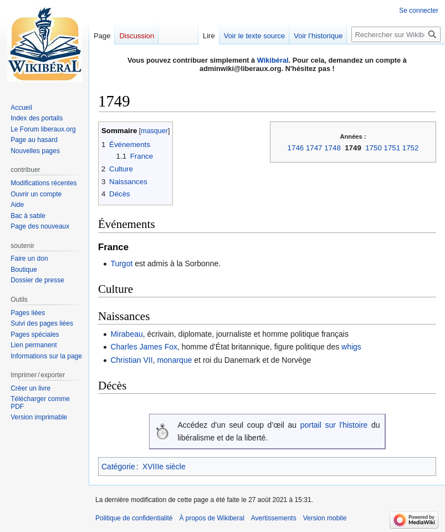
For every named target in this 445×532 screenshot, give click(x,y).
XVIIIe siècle (164, 466)
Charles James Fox (143, 346)
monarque (174, 360)
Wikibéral (273, 60)
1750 (373, 148)
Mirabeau (126, 334)
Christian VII (131, 360)
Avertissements (273, 518)
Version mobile (325, 518)
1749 (353, 148)
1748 (332, 148)
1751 (392, 148)
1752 (410, 148)
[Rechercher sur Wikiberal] (396, 34)
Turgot (121, 263)
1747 (314, 148)
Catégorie (118, 466)
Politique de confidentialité (133, 518)
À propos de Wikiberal (211, 518)
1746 (296, 148)
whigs (351, 346)
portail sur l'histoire (334, 424)
